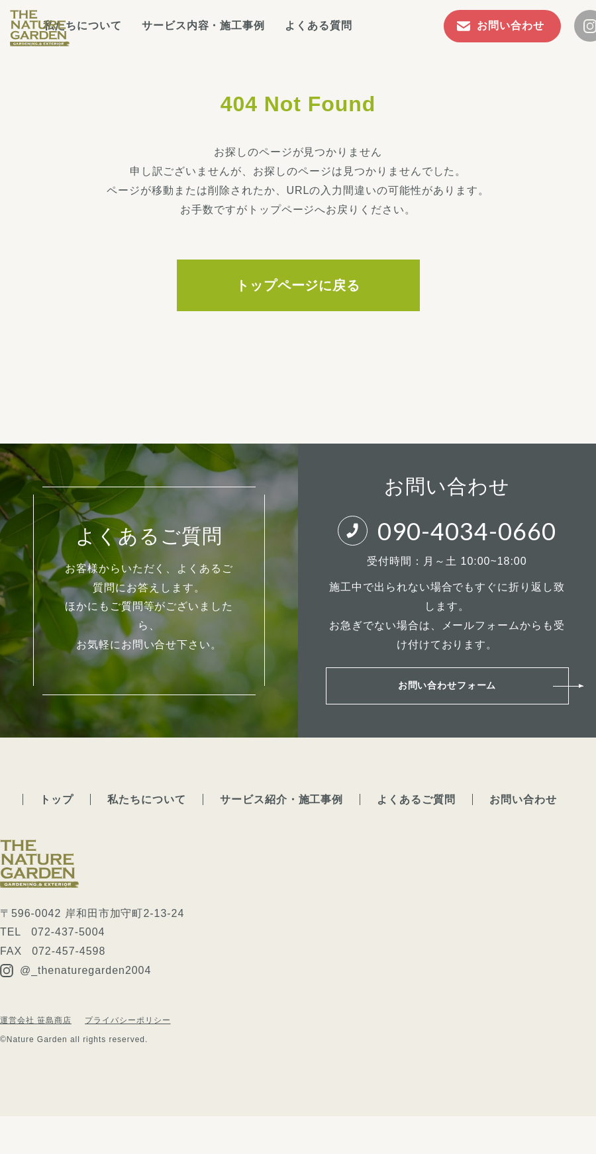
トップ (57, 814)
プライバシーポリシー (128, 1034)
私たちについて (135, 25)
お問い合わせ (523, 814)
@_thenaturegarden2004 (75, 985)
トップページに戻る (298, 285)
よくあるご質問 (416, 814)
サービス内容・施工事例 (257, 25)
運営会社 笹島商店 (36, 1034)
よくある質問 (371, 25)
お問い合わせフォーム (447, 693)
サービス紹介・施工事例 (282, 814)
